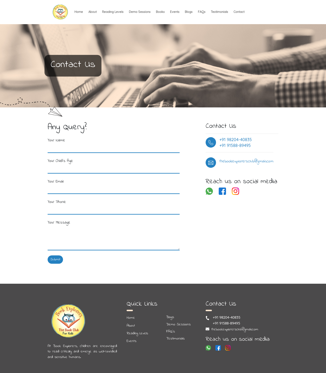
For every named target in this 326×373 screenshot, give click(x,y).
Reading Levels (112, 12)
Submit (55, 259)
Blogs (189, 12)
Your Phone (57, 202)
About (92, 12)
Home (78, 12)
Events (174, 12)
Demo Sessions (140, 12)
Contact (238, 12)
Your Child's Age (60, 161)
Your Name (56, 140)
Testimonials (219, 12)
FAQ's (170, 331)
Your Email (56, 181)
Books (160, 12)
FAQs (201, 12)
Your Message (59, 222)
